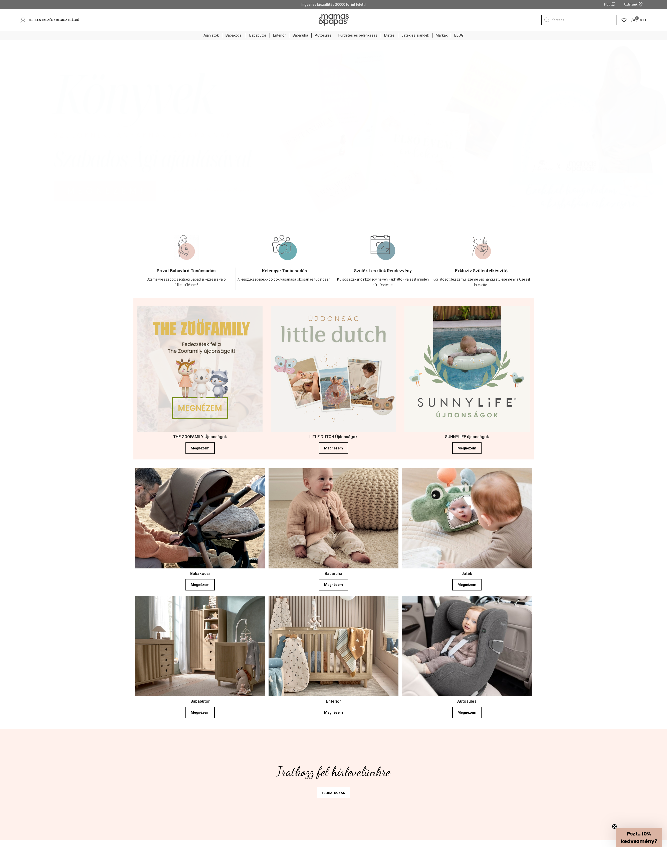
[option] (186, 268)
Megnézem (200, 450)
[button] (639, 837)
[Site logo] (334, 20)
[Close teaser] (614, 826)
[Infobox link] (186, 281)
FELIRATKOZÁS (333, 795)
